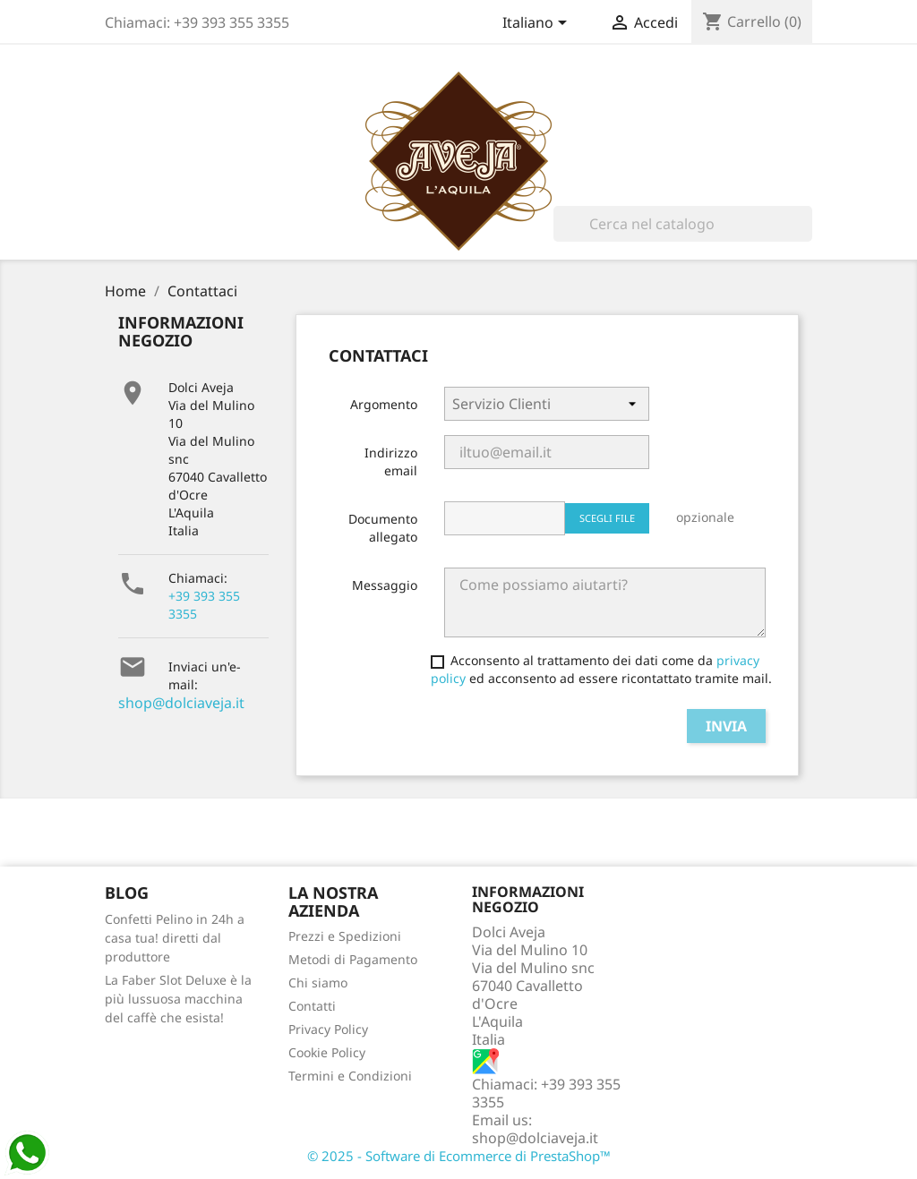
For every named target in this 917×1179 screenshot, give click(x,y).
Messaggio (384, 585)
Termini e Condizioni (350, 1075)
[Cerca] (682, 224)
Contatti (312, 1005)
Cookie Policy (326, 1052)
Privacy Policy (328, 1029)
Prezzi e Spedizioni (344, 935)
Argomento (383, 404)
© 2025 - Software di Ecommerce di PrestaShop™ (459, 1156)
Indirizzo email (390, 461)
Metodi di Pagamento (352, 959)
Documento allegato (382, 527)
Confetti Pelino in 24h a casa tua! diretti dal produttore (174, 937)
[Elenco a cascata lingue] (537, 24)
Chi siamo (317, 982)
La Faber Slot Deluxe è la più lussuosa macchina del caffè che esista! (178, 998)
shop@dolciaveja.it (181, 703)
